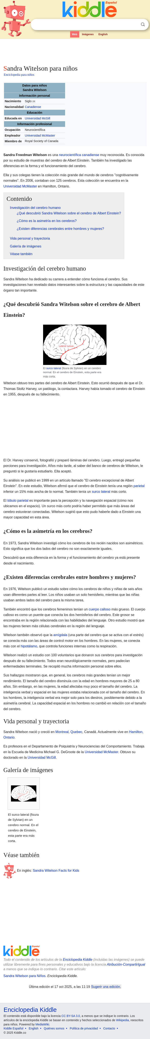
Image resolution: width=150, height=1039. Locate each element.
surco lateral (53, 368)
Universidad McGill (37, 118)
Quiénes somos (54, 1028)
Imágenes (88, 34)
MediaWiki (42, 1024)
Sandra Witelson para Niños (24, 976)
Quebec (76, 732)
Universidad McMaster (40, 135)
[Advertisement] (75, 51)
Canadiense (33, 107)
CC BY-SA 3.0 (70, 1016)
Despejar (134, 24)
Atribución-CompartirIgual (126, 964)
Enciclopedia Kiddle (77, 959)
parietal (139, 486)
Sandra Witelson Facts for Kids (56, 870)
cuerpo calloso (99, 609)
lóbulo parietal (18, 500)
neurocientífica (70, 155)
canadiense (90, 155)
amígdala (60, 635)
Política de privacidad (84, 1028)
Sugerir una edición (105, 987)
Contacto (109, 1028)
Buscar (143, 24)
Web (74, 34)
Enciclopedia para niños (19, 74)
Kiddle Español (13, 1028)
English (103, 34)
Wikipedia (122, 1020)
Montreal (61, 732)
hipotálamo (29, 646)
